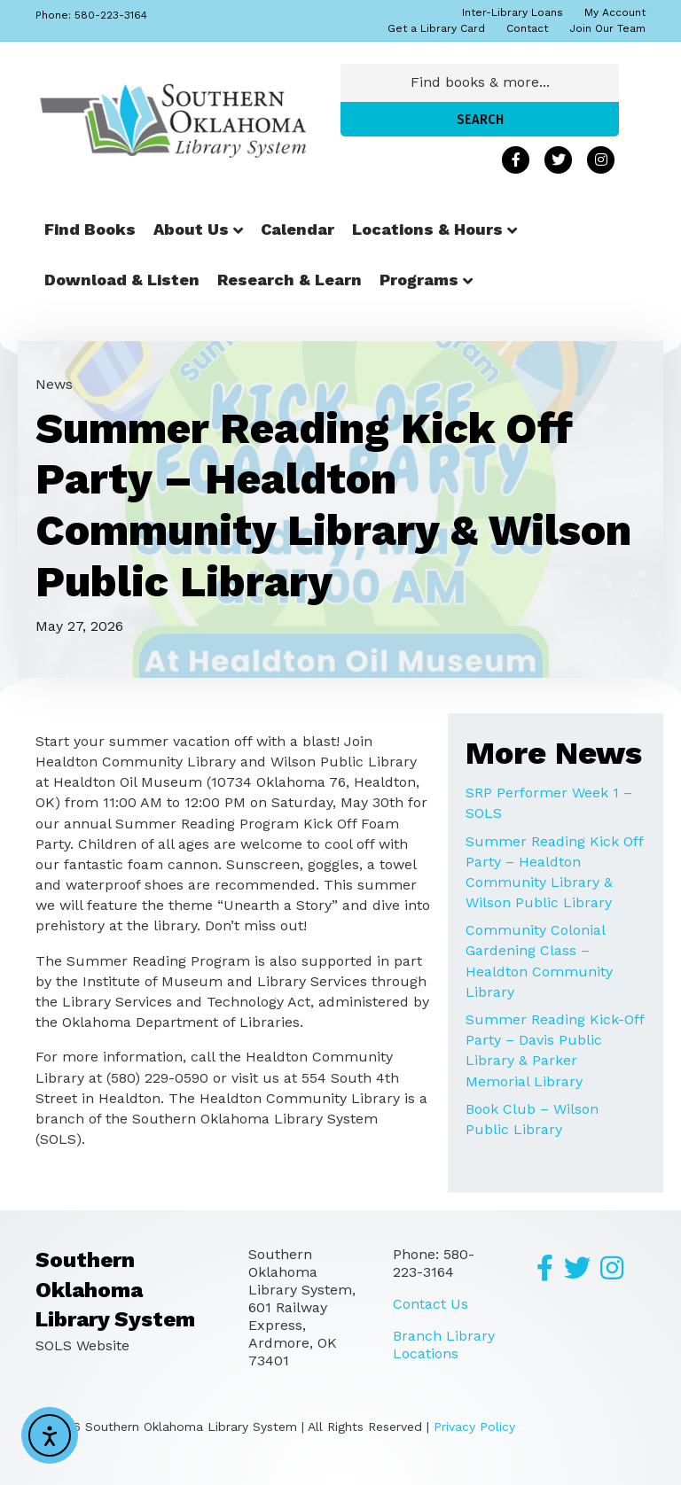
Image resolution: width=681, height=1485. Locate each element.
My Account (615, 12)
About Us (191, 229)
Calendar (297, 229)
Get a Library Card (436, 28)
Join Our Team (607, 28)
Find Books (90, 229)
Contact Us (430, 1303)
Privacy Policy (474, 1426)
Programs (419, 279)
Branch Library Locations (444, 1344)
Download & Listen (122, 279)
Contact (527, 28)
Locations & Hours (427, 229)
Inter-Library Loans (512, 12)
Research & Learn (289, 279)
